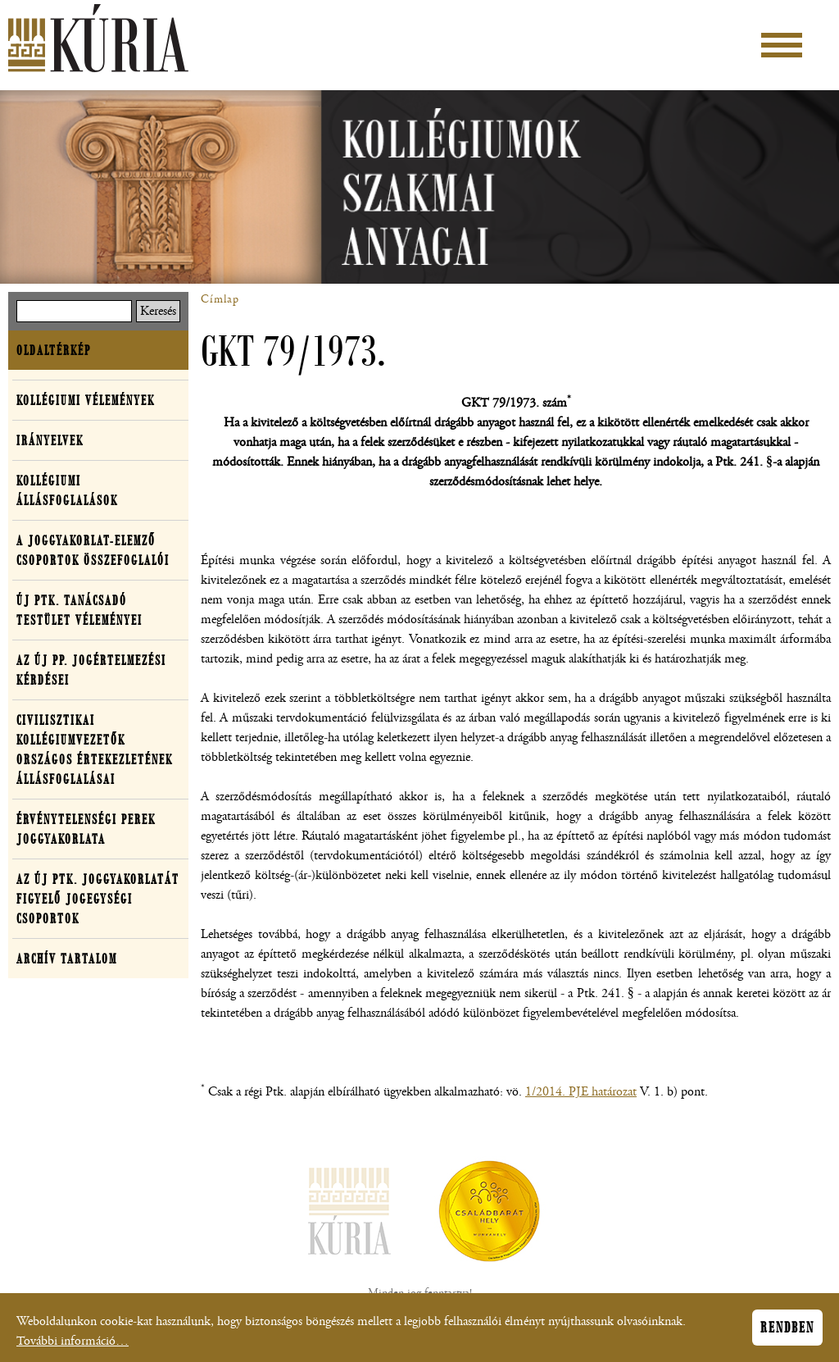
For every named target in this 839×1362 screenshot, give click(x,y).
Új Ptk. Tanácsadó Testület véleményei (79, 610)
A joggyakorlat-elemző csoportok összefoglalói (93, 550)
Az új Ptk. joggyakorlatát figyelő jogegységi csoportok (97, 898)
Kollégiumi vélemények (85, 400)
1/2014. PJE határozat (581, 1091)
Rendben (787, 1332)
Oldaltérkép (53, 350)
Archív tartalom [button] (66, 959)
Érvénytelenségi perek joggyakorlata (86, 829)
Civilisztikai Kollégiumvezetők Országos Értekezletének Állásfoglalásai (94, 749)
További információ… (72, 1345)
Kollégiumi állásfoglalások (67, 490)
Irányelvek (50, 440)
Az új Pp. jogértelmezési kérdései (91, 670)
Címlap (220, 299)
